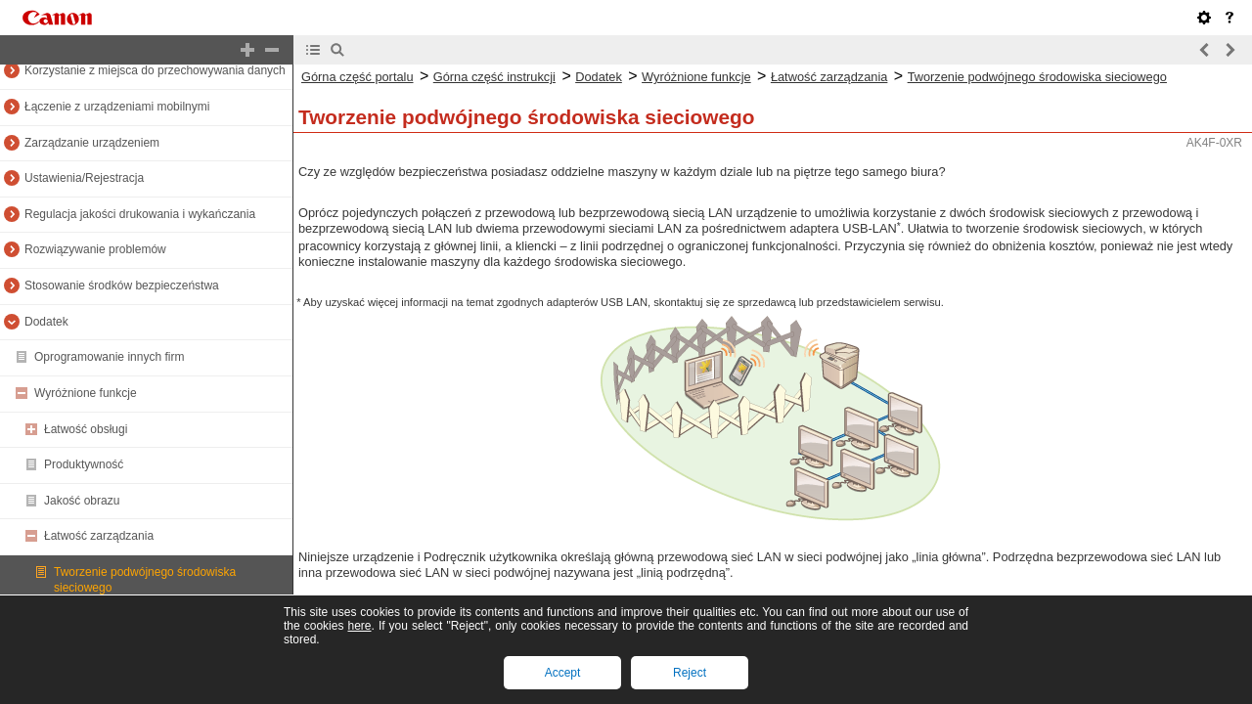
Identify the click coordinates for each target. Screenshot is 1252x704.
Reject (689, 673)
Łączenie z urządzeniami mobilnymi (116, 106)
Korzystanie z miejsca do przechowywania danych (155, 70)
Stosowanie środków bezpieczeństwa (121, 285)
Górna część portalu (357, 76)
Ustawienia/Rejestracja (84, 178)
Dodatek (46, 322)
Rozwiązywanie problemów (95, 249)
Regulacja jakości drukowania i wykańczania (139, 214)
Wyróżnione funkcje (85, 393)
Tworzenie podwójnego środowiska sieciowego (1037, 76)
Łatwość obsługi (85, 429)
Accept (563, 673)
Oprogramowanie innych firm (109, 357)
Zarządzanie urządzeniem (91, 143)
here (359, 626)
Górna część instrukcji (494, 76)
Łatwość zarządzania (99, 536)
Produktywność (83, 464)
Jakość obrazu (81, 500)
